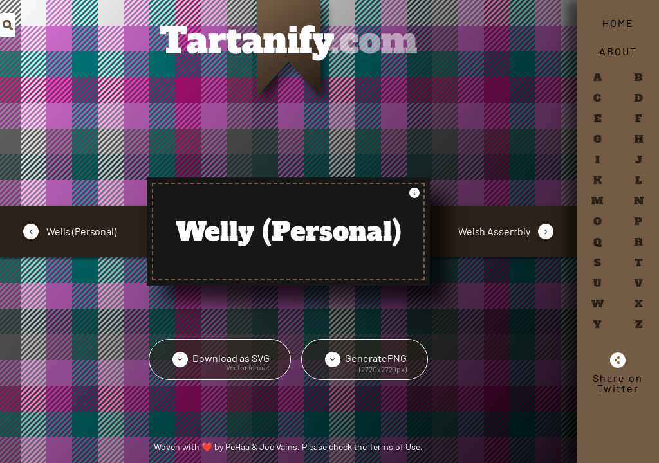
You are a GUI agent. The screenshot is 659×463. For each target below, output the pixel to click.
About (618, 51)
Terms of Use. (396, 446)
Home (618, 23)
